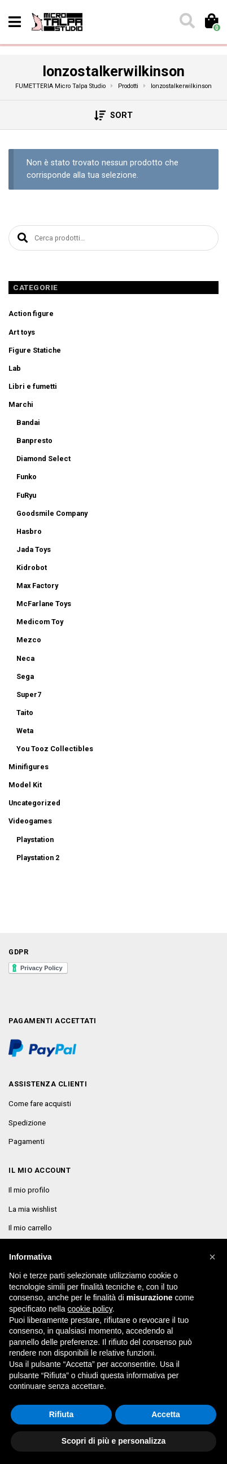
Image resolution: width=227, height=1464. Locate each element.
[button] (212, 1257)
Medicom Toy (39, 621)
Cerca (21, 238)
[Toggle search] (186, 22)
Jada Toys (33, 549)
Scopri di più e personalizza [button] (113, 1440)
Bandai (28, 422)
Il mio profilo (29, 1189)
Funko (26, 476)
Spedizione (27, 1122)
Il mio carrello (30, 1227)
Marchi (20, 404)
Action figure (31, 313)
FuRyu (26, 495)
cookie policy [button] (90, 1308)
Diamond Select (43, 458)
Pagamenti (26, 1141)
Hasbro (29, 531)
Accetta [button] (165, 1414)
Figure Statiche (34, 350)
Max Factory (37, 585)
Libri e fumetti (32, 386)
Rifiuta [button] (61, 1414)
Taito (24, 712)
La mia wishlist (32, 1208)
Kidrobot (31, 567)
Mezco (28, 639)
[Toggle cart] (211, 22)
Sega (25, 676)
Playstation (35, 839)
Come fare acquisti (39, 1103)
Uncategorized (34, 803)
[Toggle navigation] (14, 22)
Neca (25, 658)
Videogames (30, 821)
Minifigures (28, 766)
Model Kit (25, 785)
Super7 (28, 694)
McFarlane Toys (43, 603)
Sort (113, 115)
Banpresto (34, 440)
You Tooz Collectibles (54, 748)
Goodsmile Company (52, 513)
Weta (24, 730)
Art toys (21, 332)
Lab (14, 368)
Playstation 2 (37, 857)
